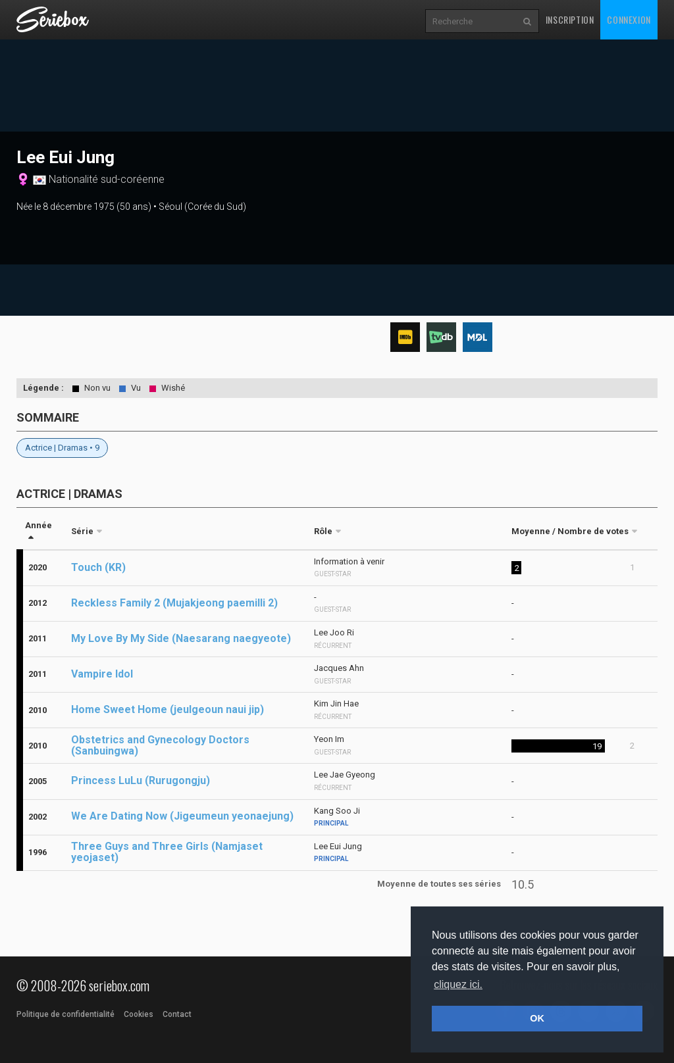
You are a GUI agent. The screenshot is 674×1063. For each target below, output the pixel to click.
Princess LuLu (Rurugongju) (140, 780)
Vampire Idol (102, 674)
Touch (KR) (98, 567)
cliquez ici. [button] (458, 984)
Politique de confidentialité (65, 1014)
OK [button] (537, 1018)
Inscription (570, 19)
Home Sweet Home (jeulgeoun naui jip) (167, 709)
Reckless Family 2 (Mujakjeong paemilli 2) (174, 602)
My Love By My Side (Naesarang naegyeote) (181, 638)
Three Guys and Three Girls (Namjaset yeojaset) (167, 852)
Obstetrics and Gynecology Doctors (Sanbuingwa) (160, 745)
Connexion (628, 19)
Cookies (138, 1014)
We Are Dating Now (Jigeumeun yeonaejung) (182, 816)
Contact (177, 1014)
